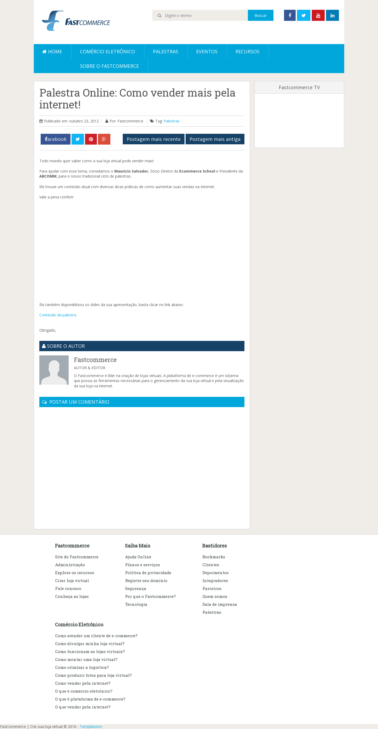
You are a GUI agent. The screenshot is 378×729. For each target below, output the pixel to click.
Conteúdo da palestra (57, 314)
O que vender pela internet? (83, 706)
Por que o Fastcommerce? (150, 596)
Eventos (207, 51)
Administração (70, 564)
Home (52, 51)
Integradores (215, 580)
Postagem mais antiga (215, 139)
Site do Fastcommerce (76, 556)
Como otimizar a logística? (82, 667)
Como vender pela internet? (83, 683)
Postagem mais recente (154, 139)
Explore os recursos (74, 572)
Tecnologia (136, 604)
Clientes (210, 564)
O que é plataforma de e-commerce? (90, 699)
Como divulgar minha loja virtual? (90, 643)
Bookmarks (213, 556)
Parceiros (211, 588)
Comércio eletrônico (107, 51)
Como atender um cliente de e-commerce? (96, 635)
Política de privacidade (148, 572)
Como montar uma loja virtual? (86, 659)
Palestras (165, 51)
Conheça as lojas (72, 596)
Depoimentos (215, 572)
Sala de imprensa (219, 604)
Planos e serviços (142, 564)
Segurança (135, 588)
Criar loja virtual (72, 580)
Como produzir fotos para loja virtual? (93, 675)
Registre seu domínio (146, 580)
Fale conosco (68, 588)
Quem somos (214, 596)
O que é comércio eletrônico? (83, 691)
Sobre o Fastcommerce (109, 66)
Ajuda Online (138, 556)
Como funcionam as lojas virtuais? (90, 651)
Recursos (247, 51)
